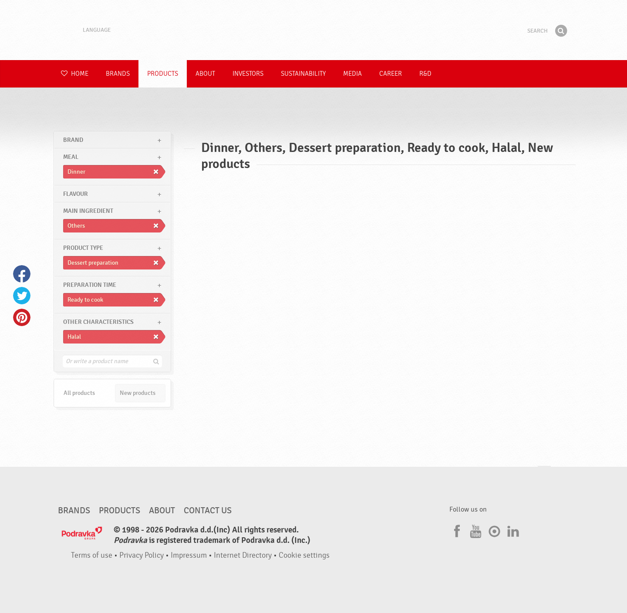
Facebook (21, 274)
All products (79, 393)
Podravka (313, 30)
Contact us (208, 510)
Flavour (75, 194)
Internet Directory (243, 555)
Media (352, 73)
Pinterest (21, 317)
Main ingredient (88, 211)
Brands (118, 73)
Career (390, 73)
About (205, 73)
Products (162, 73)
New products (137, 393)
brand (73, 140)
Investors (248, 73)
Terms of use (91, 555)
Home (74, 73)
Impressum (189, 555)
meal (70, 157)
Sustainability (303, 73)
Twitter (21, 295)
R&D (425, 73)
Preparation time (89, 285)
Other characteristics (98, 322)
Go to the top (544, 474)
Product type (83, 248)
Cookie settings (304, 555)
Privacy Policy (141, 555)
